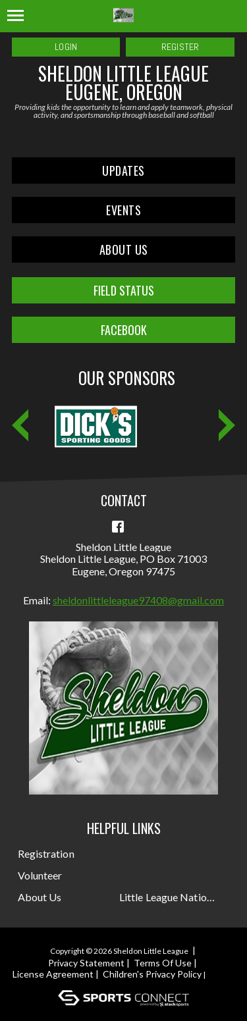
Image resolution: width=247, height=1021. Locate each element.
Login (66, 47)
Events (123, 210)
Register (180, 47)
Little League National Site (169, 897)
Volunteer (40, 875)
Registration (46, 853)
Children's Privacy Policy (152, 974)
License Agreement (53, 974)
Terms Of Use (163, 962)
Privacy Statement (86, 962)
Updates (123, 170)
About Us (123, 249)
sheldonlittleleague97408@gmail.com (138, 600)
